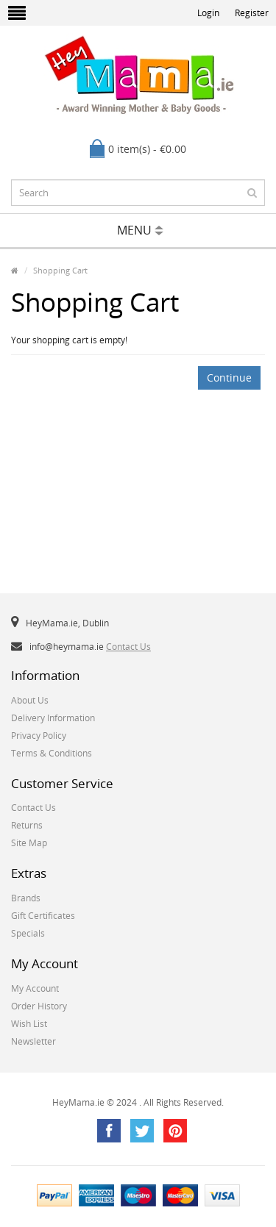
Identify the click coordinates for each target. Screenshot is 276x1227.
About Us (30, 700)
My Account (35, 988)
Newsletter (33, 1041)
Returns (27, 825)
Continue (229, 377)
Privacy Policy (38, 735)
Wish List (29, 1023)
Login (208, 13)
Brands (25, 898)
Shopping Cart (60, 270)
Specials (28, 933)
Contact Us (128, 646)
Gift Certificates (43, 915)
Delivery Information (53, 718)
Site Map (29, 843)
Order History (39, 1006)
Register (252, 13)
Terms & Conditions (51, 753)
